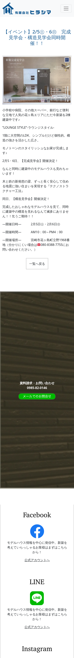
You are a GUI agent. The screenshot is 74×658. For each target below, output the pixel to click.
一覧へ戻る (37, 263)
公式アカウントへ (37, 560)
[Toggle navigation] (66, 8)
